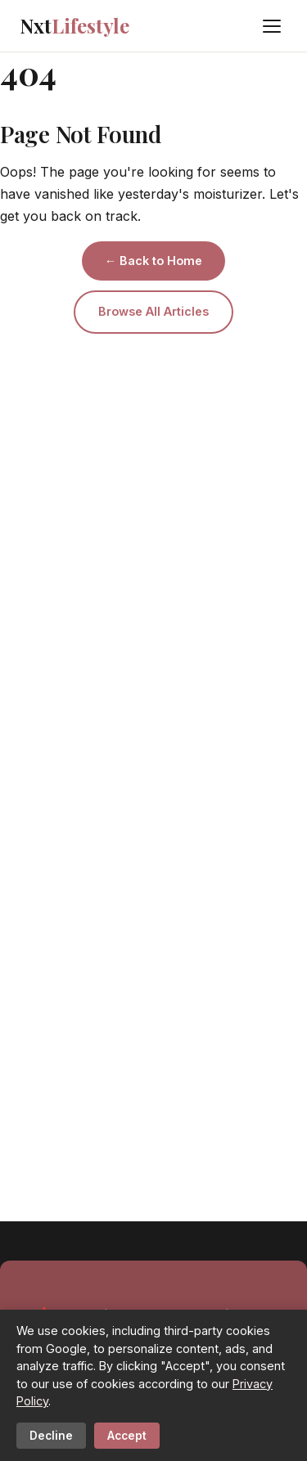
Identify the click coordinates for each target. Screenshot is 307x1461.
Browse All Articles (153, 311)
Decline (51, 1435)
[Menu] (271, 26)
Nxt (74, 25)
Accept (127, 1435)
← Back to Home (153, 260)
